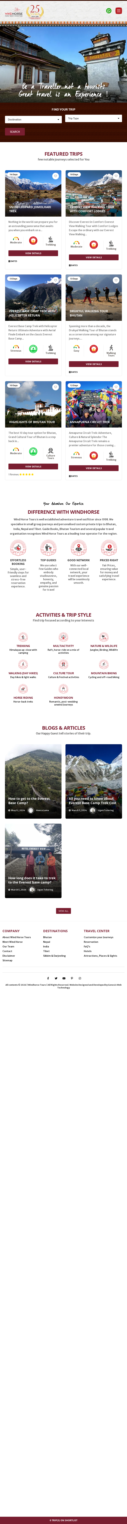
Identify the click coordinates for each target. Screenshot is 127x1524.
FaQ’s (87, 1441)
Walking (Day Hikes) (23, 1051)
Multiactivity (63, 1023)
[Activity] (93, 118)
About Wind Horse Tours (16, 1432)
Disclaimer (8, 1450)
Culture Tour (63, 1051)
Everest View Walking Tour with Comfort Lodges (92, 209)
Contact (7, 1446)
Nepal (46, 1436)
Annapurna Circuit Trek (90, 422)
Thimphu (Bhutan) (15, 1480)
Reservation (91, 1436)
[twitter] (56, 1505)
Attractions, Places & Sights (100, 1450)
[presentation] (8, 1161)
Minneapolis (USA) (15, 1475)
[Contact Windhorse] (108, 10)
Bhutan (47, 1432)
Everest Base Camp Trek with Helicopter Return (32, 313)
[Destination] (33, 119)
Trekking (23, 1023)
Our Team (8, 1441)
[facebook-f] (48, 1505)
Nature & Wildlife (103, 1023)
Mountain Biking (104, 1051)
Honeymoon (63, 1075)
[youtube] (64, 1505)
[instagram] (80, 1505)
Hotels (88, 1446)
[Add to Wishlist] (55, 176)
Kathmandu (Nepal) (43, 1480)
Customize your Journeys (98, 1432)
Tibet (46, 1446)
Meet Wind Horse (12, 1436)
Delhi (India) (67, 1480)
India (46, 1441)
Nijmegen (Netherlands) (46, 1475)
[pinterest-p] (72, 1505)
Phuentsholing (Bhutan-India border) (87, 1475)
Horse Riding (23, 1075)
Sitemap (7, 1455)
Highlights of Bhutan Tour (32, 422)
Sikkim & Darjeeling (54, 1450)
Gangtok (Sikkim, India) (93, 1480)
